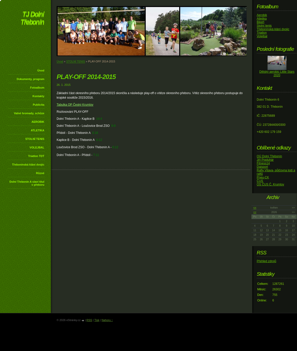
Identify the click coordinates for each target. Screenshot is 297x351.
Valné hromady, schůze (29, 113)
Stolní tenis (264, 25)
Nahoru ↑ (107, 320)
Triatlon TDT (36, 156)
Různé (40, 173)
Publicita (38, 104)
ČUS (260, 181)
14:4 (99, 119)
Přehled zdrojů (266, 261)
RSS (89, 320)
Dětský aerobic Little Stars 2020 (276, 73)
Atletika (262, 18)
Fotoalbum (37, 87)
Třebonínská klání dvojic (28, 164)
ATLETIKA (37, 130)
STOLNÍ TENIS (34, 138)
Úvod (41, 70)
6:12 (99, 140)
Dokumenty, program (30, 79)
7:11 (96, 155)
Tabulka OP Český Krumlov (75, 104)
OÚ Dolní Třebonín (269, 156)
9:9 (113, 126)
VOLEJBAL (36, 147)
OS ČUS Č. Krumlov (270, 184)
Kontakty (38, 96)
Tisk (96, 320)
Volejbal (262, 36)
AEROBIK (37, 121)
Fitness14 (263, 163)
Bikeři (260, 22)
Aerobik (262, 15)
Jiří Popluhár (265, 160)
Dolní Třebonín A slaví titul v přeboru (26, 183)
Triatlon (262, 32)
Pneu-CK (263, 177)
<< (254, 207)
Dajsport (262, 167)
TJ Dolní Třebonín (32, 18)
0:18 (95, 133)
